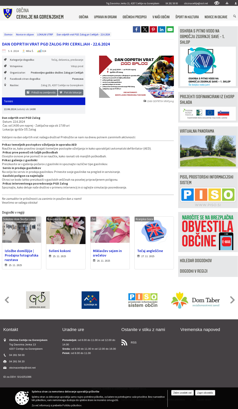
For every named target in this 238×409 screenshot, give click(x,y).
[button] (6, 299)
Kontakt (10, 329)
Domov (8, 34)
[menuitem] (83, 13)
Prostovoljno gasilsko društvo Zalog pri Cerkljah (57, 72)
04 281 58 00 (172, 3)
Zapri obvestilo (205, 392)
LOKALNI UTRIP (45, 34)
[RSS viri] (148, 341)
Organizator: (14, 72)
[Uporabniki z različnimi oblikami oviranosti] (217, 3)
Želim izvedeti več (182, 392)
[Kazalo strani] (227, 3)
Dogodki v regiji (193, 271)
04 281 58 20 (16, 361)
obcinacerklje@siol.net (196, 3)
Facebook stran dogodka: (22, 79)
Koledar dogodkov (196, 261)
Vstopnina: (13, 66)
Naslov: (11, 85)
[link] (136, 29)
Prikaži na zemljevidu (41, 92)
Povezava (77, 79)
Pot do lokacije (71, 92)
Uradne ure (73, 329)
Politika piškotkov (71, 405)
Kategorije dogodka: (19, 59)
